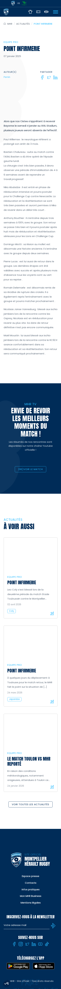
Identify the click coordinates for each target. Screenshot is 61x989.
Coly (11, 611)
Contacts (30, 882)
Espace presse (30, 876)
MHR (9, 23)
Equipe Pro (11, 42)
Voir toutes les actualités (30, 804)
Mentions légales (31, 902)
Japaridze (14, 699)
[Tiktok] (47, 944)
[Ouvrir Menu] (55, 11)
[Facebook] (42, 77)
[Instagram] (21, 944)
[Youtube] (40, 944)
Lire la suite (52, 613)
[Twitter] (49, 77)
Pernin (7, 77)
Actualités (23, 23)
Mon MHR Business (30, 896)
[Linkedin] (55, 77)
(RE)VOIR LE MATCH (30, 469)
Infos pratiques (30, 889)
